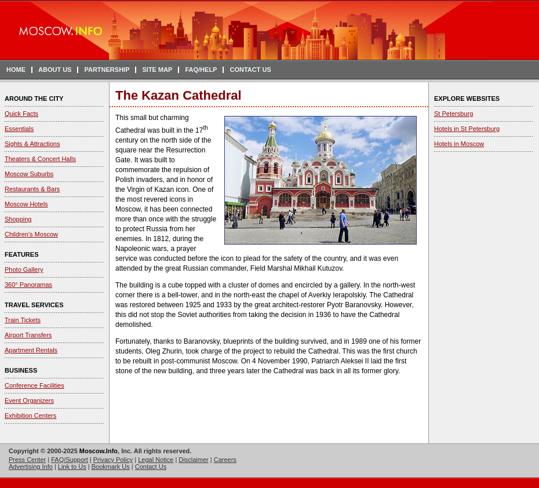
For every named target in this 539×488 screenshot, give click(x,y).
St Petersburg (453, 113)
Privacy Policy (113, 459)
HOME (16, 69)
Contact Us (150, 466)
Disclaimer (193, 459)
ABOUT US (54, 69)
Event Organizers (29, 400)
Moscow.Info (98, 450)
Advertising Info (31, 466)
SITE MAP (157, 69)
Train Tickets (23, 319)
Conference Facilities (34, 385)
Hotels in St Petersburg (467, 128)
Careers (225, 459)
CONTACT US (250, 69)
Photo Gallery (24, 269)
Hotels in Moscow (459, 143)
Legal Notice (155, 459)
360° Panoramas (28, 284)
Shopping (18, 219)
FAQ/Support (69, 459)
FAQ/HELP (201, 69)
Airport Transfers (28, 335)
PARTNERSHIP (106, 69)
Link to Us (72, 466)
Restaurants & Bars (32, 188)
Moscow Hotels (26, 204)
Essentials (19, 128)
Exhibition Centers (30, 415)
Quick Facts (21, 113)
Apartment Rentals (31, 350)
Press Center (27, 459)
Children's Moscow (31, 234)
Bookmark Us (111, 466)
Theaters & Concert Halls (40, 158)
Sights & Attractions (32, 143)
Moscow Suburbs (29, 173)
